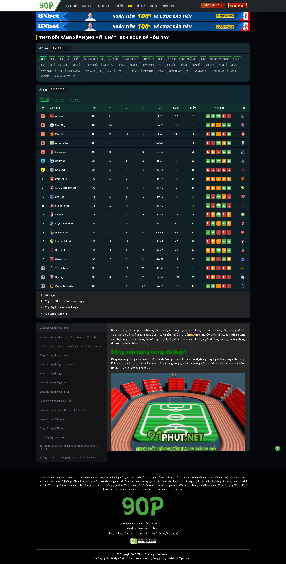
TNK (60, 70)
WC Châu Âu (90, 59)
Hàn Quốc (76, 64)
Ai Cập (161, 70)
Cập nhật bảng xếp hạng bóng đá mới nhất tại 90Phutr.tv (68, 337)
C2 (109, 59)
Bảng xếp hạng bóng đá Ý (52, 373)
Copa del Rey (47, 70)
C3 (116, 59)
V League (172, 59)
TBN (52, 59)
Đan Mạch (90, 70)
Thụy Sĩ (121, 70)
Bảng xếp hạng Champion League (57, 400)
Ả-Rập (222, 64)
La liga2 (233, 64)
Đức (61, 59)
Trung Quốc (92, 64)
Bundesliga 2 (73, 70)
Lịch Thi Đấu (103, 5)
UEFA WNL (147, 59)
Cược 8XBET (237, 5)
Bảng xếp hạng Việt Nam (52, 428)
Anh (43, 59)
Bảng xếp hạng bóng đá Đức (54, 382)
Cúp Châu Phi (200, 70)
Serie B (232, 70)
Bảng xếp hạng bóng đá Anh (54, 355)
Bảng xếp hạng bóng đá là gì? (54, 327)
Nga (43, 64)
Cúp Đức (171, 64)
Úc (51, 64)
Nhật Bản (62, 64)
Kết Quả (141, 5)
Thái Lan (134, 70)
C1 (102, 59)
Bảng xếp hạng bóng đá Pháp (54, 391)
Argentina (108, 64)
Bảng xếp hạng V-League (52, 419)
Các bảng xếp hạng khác (52, 437)
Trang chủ (71, 5)
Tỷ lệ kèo (119, 5)
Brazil (122, 64)
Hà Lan (184, 64)
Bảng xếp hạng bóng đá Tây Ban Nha (58, 364)
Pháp (76, 59)
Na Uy (110, 70)
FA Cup (160, 59)
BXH (130, 5)
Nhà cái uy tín (213, 5)
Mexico (133, 64)
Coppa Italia (148, 64)
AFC (160, 64)
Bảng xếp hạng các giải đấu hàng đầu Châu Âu (63, 410)
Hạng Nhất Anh (188, 59)
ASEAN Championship (220, 59)
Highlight (87, 5)
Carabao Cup (218, 70)
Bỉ (101, 70)
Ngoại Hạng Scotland (64, 76)
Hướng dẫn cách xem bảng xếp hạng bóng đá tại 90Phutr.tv (69, 457)
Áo (187, 70)
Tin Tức (154, 5)
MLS (237, 59)
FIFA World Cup (130, 59)
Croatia (45, 76)
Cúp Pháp (196, 64)
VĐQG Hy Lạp (175, 70)
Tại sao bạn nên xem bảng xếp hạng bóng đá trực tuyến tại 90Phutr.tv (69, 447)
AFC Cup (210, 64)
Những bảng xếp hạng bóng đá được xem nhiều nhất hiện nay (70, 346)
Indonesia (148, 70)
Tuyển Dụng (168, 5)
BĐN (203, 59)
